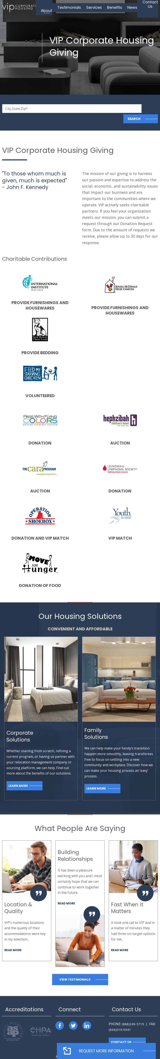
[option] (26, 890)
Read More (13, 940)
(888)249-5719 (133, 1014)
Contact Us (121, 1032)
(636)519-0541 (120, 1019)
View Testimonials (74, 969)
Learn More (19, 775)
